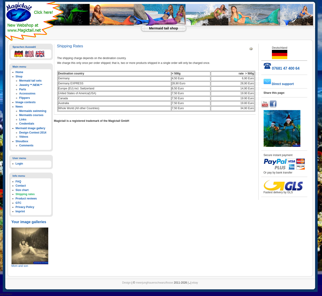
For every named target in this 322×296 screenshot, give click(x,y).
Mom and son (19, 266)
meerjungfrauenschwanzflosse (154, 282)
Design (126, 282)
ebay (195, 282)
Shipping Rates (70, 46)
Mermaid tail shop (163, 28)
